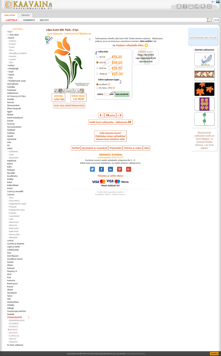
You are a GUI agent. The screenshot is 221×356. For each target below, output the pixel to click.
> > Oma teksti (13, 34)
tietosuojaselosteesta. (136, 353)
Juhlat (9, 148)
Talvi (9, 298)
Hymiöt (10, 136)
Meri (11, 62)
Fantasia (11, 123)
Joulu (11, 154)
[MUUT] (12, 338)
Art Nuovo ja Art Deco (16, 96)
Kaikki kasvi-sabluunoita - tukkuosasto (110, 122)
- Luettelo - (12, 20)
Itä (8, 145)
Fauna (12, 47)
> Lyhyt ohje (58, 99)
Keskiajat (11, 169)
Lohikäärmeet (13, 249)
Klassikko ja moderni (18, 53)
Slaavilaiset (12, 292)
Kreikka (10, 179)
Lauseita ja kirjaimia (15, 243)
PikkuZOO (13, 237)
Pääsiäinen (13, 157)
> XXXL (10, 77)
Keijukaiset (11, 160)
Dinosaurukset (13, 105)
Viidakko (10, 305)
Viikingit (10, 308)
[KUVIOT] (13, 332)
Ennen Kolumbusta (15, 117)
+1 (119, 115)
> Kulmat (10, 65)
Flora (11, 50)
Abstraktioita (12, 83)
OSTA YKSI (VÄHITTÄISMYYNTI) (69, 105)
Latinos (10, 240)
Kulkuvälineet (12, 185)
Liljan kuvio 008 (145, 61)
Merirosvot (14, 222)
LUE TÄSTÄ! (78, 99)
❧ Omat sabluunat (15, 345)
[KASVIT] (13, 329)
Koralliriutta (12, 176)
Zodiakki (10, 314)
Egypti (9, 111)
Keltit (9, 166)
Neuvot (44, 20)
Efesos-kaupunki (14, 108)
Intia (9, 142)
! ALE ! (10, 31)
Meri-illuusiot (12, 255)
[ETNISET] (13, 326)
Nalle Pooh (13, 231)
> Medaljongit (12, 68)
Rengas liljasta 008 (146, 54)
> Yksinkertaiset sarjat (16, 80)
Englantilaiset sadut (17, 203)
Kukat (9, 182)
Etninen (12, 44)
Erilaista (12, 40)
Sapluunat (9, 15)
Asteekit (10, 99)
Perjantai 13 (12, 271)
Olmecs (10, 265)
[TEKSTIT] (13, 341)
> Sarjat (10, 71)
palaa (110, 115)
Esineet (10, 120)
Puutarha (11, 280)
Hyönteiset (11, 139)
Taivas (9, 295)
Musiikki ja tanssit (15, 259)
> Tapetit (10, 74)
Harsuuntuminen (14, 126)
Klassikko (11, 173)
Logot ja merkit (13, 246)
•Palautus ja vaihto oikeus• (110, 175)
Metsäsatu (14, 228)
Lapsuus (10, 194)
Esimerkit (29, 20)
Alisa (11, 197)
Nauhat (10, 262)
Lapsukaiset (14, 216)
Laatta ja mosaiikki (15, 191)
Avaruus (10, 102)
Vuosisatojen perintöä (16, 311)
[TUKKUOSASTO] (14, 317)
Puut (9, 277)
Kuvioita (12, 56)
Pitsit (9, 274)
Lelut (11, 219)
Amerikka (11, 87)
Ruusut (10, 286)
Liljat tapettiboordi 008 (146, 58)
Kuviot (10, 188)
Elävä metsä (14, 200)
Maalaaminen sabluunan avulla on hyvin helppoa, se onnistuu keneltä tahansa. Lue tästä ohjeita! (204, 140)
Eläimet (10, 114)
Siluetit (10, 289)
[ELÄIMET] (14, 323)
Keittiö (10, 163)
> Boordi (10, 37)
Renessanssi (12, 283)
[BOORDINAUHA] (17, 320)
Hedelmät (11, 130)
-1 (101, 115)
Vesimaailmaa (13, 302)
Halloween (13, 151)
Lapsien (12, 59)
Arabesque (11, 90)
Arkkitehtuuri (12, 93)
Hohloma (11, 133)
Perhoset (11, 268)
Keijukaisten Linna (17, 209)
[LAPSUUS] (14, 335)
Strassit (25, 15)
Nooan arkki (14, 234)
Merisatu (13, 225)
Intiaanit (13, 206)
